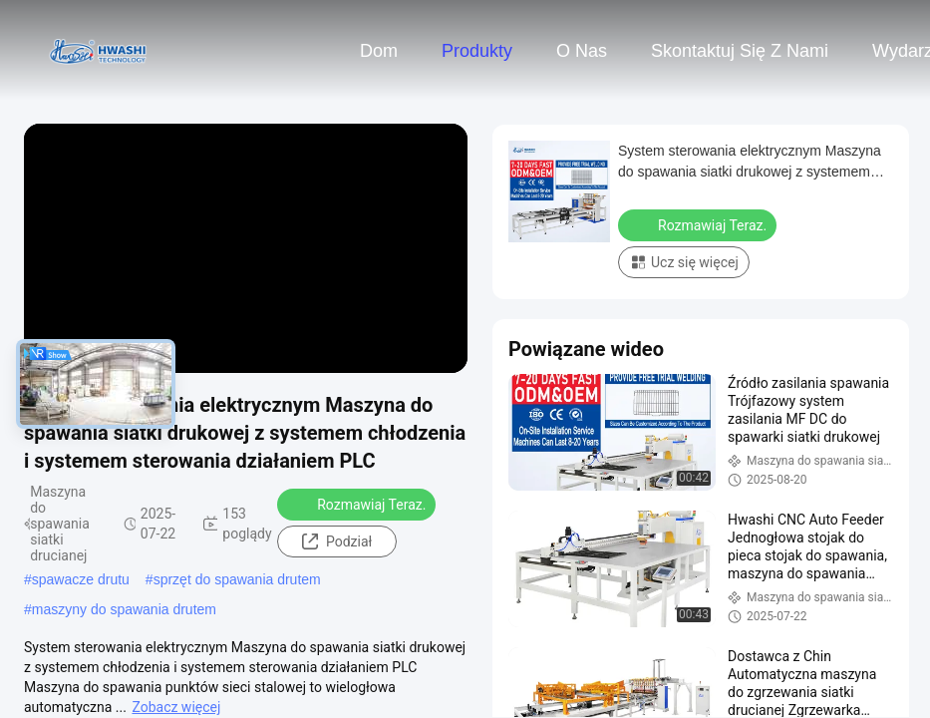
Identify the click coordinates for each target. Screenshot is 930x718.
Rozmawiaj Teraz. (358, 504)
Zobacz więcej (176, 707)
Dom (379, 51)
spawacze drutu (81, 579)
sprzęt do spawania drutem (237, 579)
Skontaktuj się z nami (739, 51)
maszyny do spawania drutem (124, 609)
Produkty (477, 51)
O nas (581, 51)
